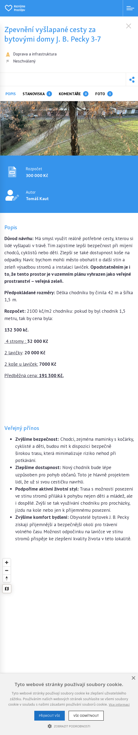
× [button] (133, 678)
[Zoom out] (7, 570)
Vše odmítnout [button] (86, 716)
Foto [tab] (104, 94)
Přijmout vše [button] (49, 716)
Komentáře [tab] (73, 94)
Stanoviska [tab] (37, 94)
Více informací (119, 704)
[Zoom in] (7, 562)
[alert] (69, 704)
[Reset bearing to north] (7, 578)
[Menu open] (130, 8)
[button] (132, 79)
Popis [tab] (10, 93)
